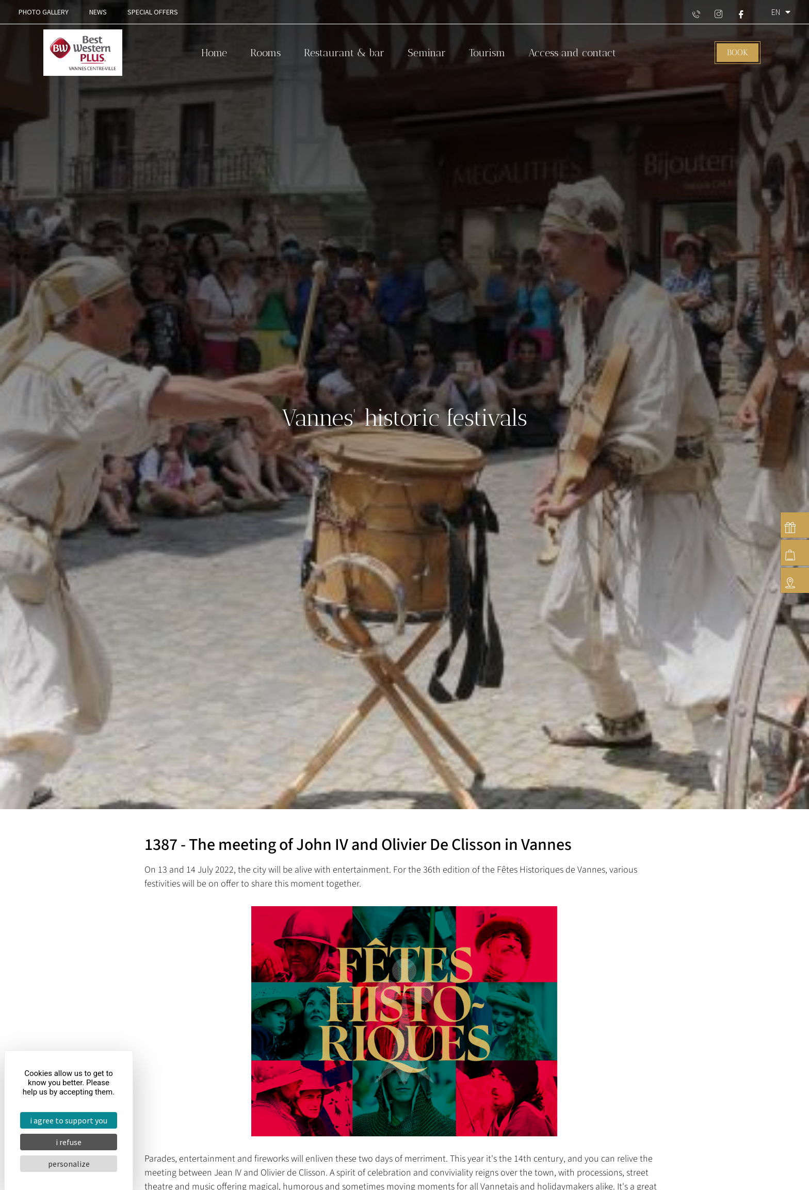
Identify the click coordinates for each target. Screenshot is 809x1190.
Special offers (152, 12)
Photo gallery (44, 12)
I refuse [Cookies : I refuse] (69, 1142)
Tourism (487, 52)
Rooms (265, 52)
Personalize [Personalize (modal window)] (69, 1164)
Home (214, 52)
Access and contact (572, 52)
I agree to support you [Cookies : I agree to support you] (68, 1120)
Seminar (427, 52)
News (98, 12)
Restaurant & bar (344, 52)
